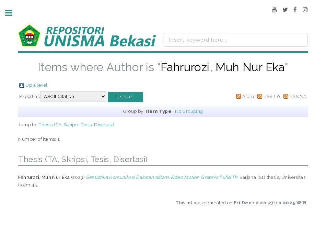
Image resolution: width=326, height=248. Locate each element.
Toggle (12, 13)
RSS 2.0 (298, 96)
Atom (248, 96)
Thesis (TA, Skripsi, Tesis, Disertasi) (76, 124)
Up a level (36, 85)
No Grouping (189, 111)
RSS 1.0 (272, 96)
